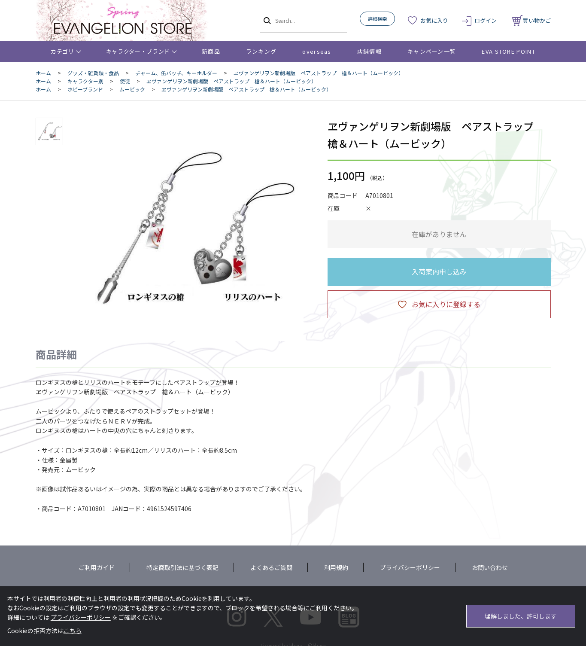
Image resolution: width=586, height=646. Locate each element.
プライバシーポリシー (410, 567)
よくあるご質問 (271, 567)
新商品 (211, 51)
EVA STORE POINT (508, 51)
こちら (73, 630)
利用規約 (336, 567)
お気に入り (434, 20)
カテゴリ (62, 51)
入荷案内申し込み (439, 271)
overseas (316, 51)
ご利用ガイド (97, 567)
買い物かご (531, 20)
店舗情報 (369, 51)
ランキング (261, 51)
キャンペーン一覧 (431, 51)
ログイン (485, 20)
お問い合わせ (490, 567)
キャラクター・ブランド (138, 51)
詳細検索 (377, 18)
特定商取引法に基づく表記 (182, 567)
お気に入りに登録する (446, 304)
